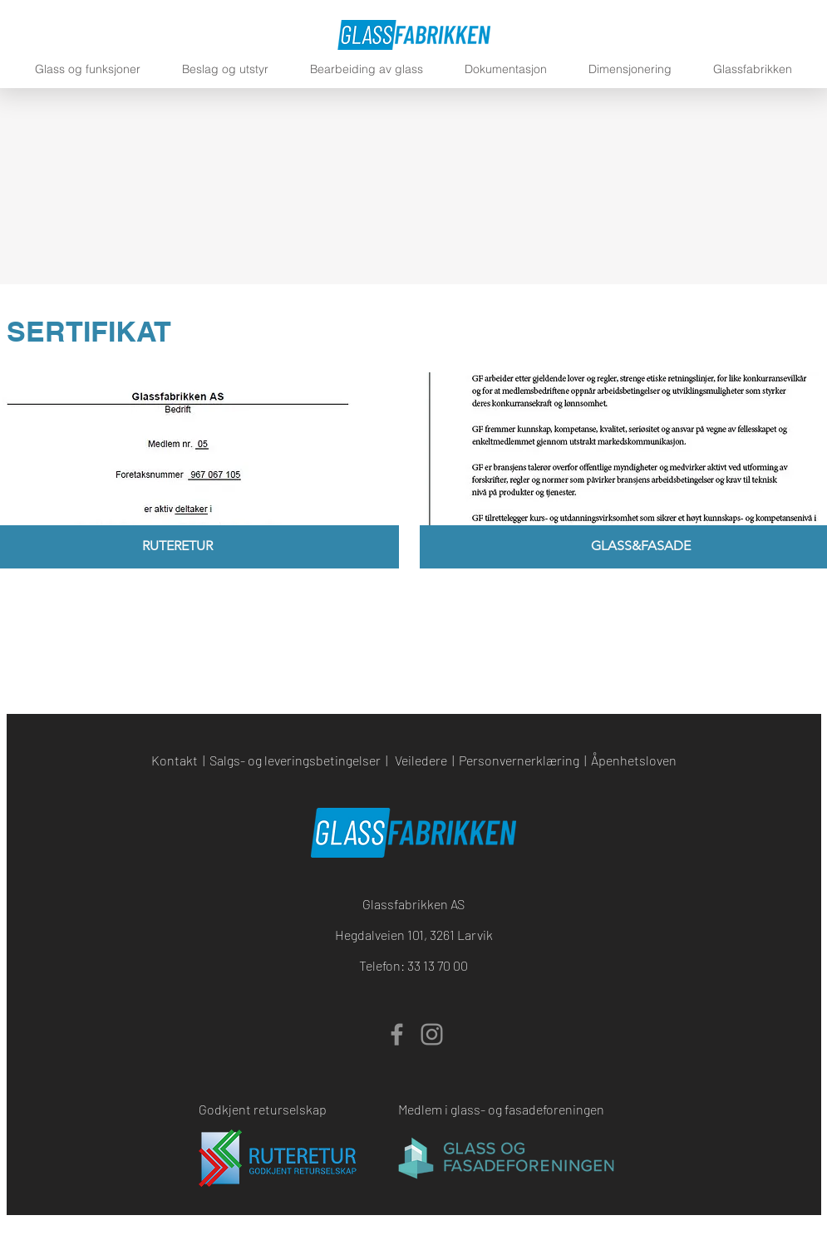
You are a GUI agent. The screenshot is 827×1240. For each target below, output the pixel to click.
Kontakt (174, 760)
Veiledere (421, 760)
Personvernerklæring (519, 760)
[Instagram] (431, 1034)
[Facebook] (396, 1034)
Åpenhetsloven (634, 760)
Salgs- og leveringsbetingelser (295, 760)
